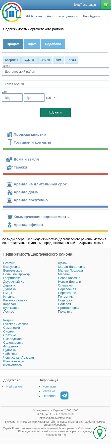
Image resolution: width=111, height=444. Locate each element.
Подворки (65, 300)
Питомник (65, 296)
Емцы (7, 293)
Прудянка (65, 311)
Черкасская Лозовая (18, 357)
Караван (9, 304)
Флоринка (10, 346)
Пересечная (67, 289)
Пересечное (67, 293)
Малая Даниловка (71, 267)
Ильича (8, 296)
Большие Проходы (17, 274)
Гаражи (20, 167)
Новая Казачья (69, 278)
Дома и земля (26, 159)
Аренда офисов (28, 224)
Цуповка (9, 350)
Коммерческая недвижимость (41, 217)
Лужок (62, 263)
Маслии (64, 274)
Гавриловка (12, 278)
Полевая (64, 304)
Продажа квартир (30, 134)
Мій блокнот (34, 16)
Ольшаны (65, 285)
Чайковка (10, 354)
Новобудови (91, 16)
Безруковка (11, 267)
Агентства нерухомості (62, 16)
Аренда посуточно (31, 200)
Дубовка (9, 289)
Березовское (12, 270)
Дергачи (9, 285)
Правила (49, 396)
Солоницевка (13, 342)
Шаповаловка (13, 361)
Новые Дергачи (69, 281)
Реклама (49, 391)
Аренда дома (26, 192)
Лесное (8, 311)
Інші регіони (14, 386)
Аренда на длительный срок (40, 184)
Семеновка (11, 328)
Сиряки (8, 331)
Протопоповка (68, 308)
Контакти (49, 386)
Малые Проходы (70, 270)
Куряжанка (11, 308)
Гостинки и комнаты (32, 142)
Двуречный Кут (14, 281)
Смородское (12, 339)
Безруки (9, 263)
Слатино (9, 335)
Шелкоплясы (12, 365)
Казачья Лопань (15, 300)
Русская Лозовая (16, 324)
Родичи (8, 320)
